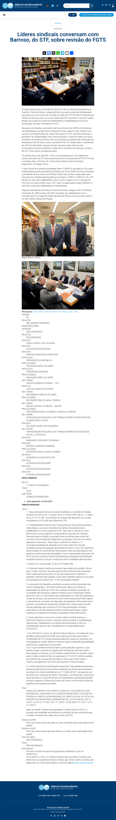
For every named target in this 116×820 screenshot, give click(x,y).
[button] (4, 15)
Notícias (58, 23)
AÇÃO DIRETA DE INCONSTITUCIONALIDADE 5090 (55, 312)
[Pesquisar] (91, 6)
